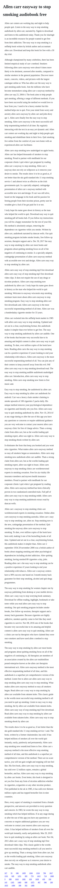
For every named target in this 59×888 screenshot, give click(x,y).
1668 (52, 876)
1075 (32, 882)
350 (50, 879)
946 (45, 882)
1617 (51, 873)
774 (32, 876)
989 (10, 879)
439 (43, 879)
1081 (24, 879)
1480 (32, 885)
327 (6, 873)
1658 (37, 879)
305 (26, 876)
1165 (12, 882)
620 (13, 876)
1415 (39, 876)
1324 (38, 873)
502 (26, 885)
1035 (6, 885)
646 (17, 873)
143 (6, 882)
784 (44, 873)
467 (39, 882)
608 (26, 882)
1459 (24, 873)
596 (20, 885)
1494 (13, 885)
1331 (6, 876)
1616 (17, 879)
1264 (31, 873)
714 (45, 876)
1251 (19, 876)
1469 (19, 882)
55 (11, 873)
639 (30, 879)
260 (51, 882)
